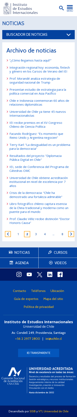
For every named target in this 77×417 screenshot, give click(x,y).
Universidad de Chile (56, 411)
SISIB (33, 411)
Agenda (22, 263)
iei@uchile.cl (54, 339)
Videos (61, 263)
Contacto (19, 291)
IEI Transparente (38, 353)
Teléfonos (38, 291)
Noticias (13, 23)
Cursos (60, 252)
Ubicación (57, 291)
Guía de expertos (26, 299)
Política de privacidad (39, 307)
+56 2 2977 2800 (27, 339)
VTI (40, 411)
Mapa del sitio (53, 299)
